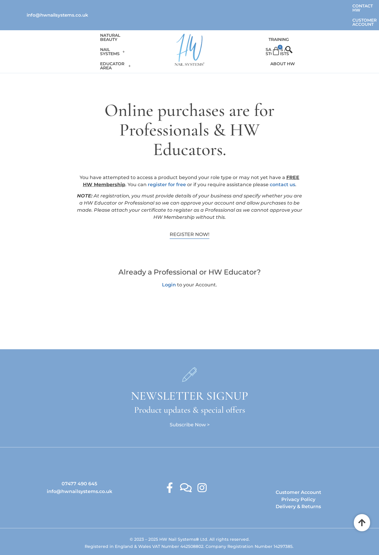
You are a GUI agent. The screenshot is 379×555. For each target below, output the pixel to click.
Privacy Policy (298, 480)
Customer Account (329, 6)
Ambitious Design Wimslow (202, 538)
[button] (98, 33)
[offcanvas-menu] (337, 32)
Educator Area (143, 32)
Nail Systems (98, 32)
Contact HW (285, 6)
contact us (282, 165)
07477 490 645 (79, 464)
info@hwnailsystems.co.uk (57, 6)
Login (169, 265)
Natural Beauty (55, 32)
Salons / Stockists (263, 32)
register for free (167, 165)
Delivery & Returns (298, 487)
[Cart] (326, 32)
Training (225, 32)
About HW (304, 32)
